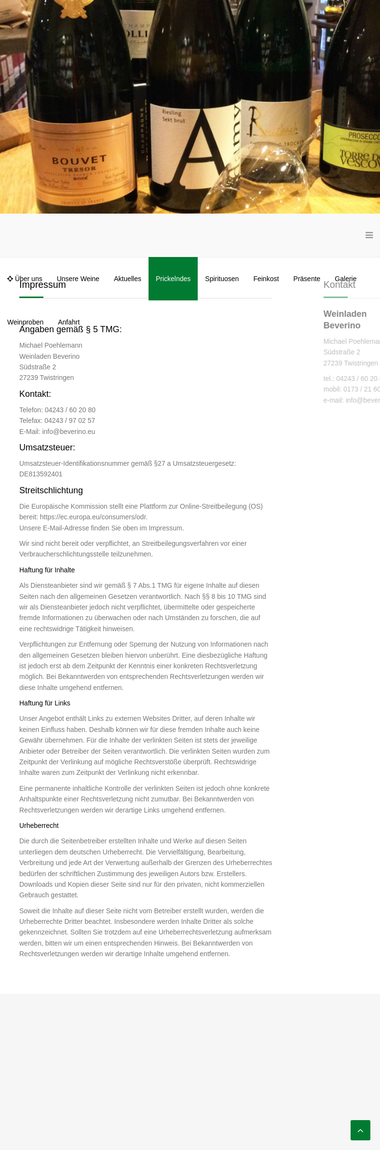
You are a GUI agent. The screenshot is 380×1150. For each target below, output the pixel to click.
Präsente (306, 279)
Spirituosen (222, 279)
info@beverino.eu (68, 431)
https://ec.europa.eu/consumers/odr (93, 517)
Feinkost (266, 279)
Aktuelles (127, 279)
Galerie (345, 279)
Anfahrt (69, 322)
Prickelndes (173, 279)
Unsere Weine (78, 279)
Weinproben (25, 322)
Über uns (24, 279)
